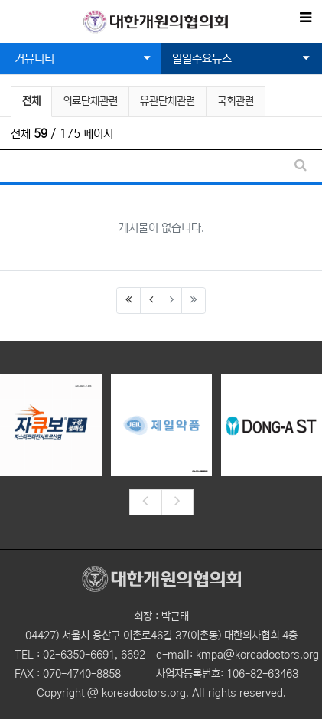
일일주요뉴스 (241, 58)
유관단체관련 (167, 101)
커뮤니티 (83, 58)
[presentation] (145, 502)
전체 (31, 101)
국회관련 (235, 101)
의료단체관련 (90, 101)
